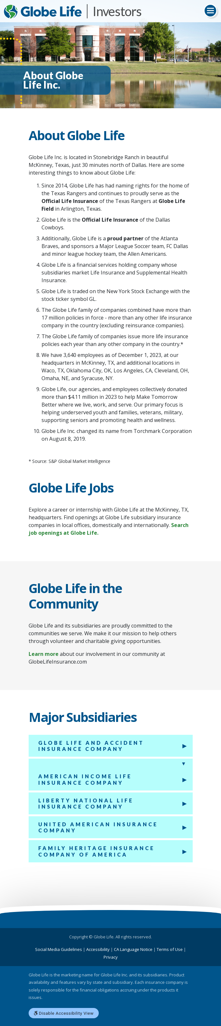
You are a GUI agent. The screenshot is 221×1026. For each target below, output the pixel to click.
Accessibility (98, 949)
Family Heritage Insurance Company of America (96, 851)
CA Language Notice (133, 949)
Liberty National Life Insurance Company (86, 803)
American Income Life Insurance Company (85, 779)
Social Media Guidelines (58, 949)
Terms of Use (170, 949)
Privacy (111, 957)
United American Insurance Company (98, 827)
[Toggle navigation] (210, 10)
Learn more (44, 653)
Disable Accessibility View (64, 1013)
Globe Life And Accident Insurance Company (91, 746)
